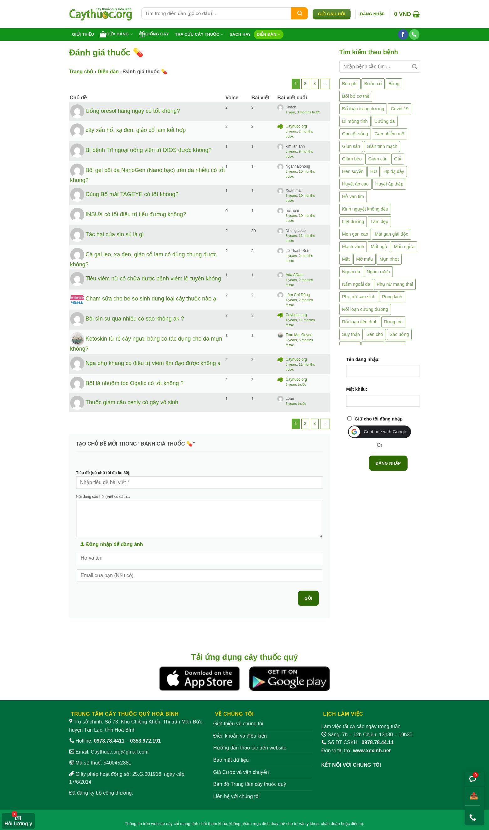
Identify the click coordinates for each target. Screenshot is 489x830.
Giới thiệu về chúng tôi (238, 723)
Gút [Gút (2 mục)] (397, 158)
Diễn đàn (269, 34)
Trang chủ (81, 71)
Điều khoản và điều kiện (240, 736)
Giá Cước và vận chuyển (241, 772)
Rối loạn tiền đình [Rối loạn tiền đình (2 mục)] (359, 321)
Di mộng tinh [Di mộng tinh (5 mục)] (355, 121)
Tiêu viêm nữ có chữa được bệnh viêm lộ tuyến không (153, 278)
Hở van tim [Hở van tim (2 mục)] (353, 196)
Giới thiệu (83, 34)
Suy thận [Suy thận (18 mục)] (351, 334)
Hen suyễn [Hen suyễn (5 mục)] (353, 171)
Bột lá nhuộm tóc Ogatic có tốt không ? (135, 383)
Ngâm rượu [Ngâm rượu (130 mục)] (378, 271)
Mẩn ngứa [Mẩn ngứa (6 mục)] (404, 246)
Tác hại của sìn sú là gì (115, 234)
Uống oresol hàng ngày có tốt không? (133, 110)
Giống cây (154, 34)
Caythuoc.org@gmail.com (119, 751)
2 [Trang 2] (305, 83)
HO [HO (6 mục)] (373, 171)
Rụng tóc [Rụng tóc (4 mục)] (393, 321)
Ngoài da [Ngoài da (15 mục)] (351, 271)
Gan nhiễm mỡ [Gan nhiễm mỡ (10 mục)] (389, 133)
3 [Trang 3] (315, 83)
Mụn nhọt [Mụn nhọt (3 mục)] (389, 259)
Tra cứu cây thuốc (199, 34)
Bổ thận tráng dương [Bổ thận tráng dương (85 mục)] (363, 108)
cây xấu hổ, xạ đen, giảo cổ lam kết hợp (136, 130)
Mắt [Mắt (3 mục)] (346, 259)
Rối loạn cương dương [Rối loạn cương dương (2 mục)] (365, 309)
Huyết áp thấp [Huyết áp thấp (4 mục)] (389, 183)
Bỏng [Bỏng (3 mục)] (393, 83)
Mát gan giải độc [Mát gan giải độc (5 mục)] (391, 234)
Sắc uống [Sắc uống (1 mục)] (399, 334)
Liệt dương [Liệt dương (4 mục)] (353, 221)
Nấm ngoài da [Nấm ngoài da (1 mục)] (356, 284)
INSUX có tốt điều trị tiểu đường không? (136, 214)
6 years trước (296, 384)
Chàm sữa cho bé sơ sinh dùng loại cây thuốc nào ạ (151, 298)
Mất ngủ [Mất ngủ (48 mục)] (379, 246)
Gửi (308, 598)
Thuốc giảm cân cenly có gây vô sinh (132, 402)
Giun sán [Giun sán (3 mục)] (351, 146)
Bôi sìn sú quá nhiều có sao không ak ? (135, 319)
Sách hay (240, 34)
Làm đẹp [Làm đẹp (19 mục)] (379, 221)
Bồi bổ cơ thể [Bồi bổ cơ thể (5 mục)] (355, 96)
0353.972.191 (145, 741)
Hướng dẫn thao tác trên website (250, 747)
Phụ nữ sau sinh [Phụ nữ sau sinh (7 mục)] (358, 296)
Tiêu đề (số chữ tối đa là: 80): (103, 473)
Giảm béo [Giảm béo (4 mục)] (352, 158)
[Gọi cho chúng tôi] (414, 34)
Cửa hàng (116, 34)
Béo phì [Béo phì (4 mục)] (350, 83)
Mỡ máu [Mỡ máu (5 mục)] (364, 259)
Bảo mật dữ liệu (231, 760)
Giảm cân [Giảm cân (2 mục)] (378, 158)
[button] (372, 14)
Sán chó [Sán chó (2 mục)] (375, 334)
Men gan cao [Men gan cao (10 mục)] (355, 234)
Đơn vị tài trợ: (356, 750)
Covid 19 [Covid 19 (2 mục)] (399, 108)
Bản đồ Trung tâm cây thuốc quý (249, 784)
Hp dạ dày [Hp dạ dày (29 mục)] (393, 171)
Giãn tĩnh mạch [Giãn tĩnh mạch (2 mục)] (382, 146)
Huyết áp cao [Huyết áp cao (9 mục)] (355, 183)
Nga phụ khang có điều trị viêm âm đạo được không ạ (153, 363)
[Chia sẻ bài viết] (472, 796)
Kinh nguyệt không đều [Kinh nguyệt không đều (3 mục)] (365, 208)
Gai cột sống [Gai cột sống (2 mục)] (355, 133)
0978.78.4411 (109, 741)
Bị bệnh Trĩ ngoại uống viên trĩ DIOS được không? (148, 150)
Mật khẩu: (356, 389)
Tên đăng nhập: (363, 359)
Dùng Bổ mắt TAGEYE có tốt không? (132, 194)
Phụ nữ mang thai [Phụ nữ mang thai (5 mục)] (395, 284)
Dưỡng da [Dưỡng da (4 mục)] (384, 121)
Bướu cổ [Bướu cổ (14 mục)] (373, 83)
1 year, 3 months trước (303, 112)
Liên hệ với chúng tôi (236, 796)
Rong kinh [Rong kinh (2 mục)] (392, 296)
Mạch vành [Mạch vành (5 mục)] (353, 246)
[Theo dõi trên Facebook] (403, 34)
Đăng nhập (388, 463)
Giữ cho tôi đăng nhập (379, 418)
